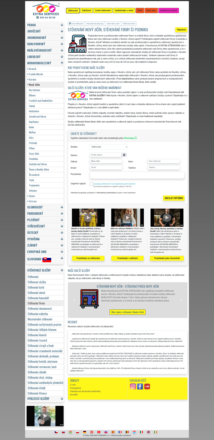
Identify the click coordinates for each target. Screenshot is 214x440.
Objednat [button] (181, 29)
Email (73, 168)
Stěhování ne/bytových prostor (45, 324)
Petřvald (33, 143)
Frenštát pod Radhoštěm (41, 101)
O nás (73, 384)
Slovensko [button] (39, 259)
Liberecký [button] (33, 56)
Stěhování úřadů (36, 388)
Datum (74, 155)
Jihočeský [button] (34, 31)
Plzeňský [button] (33, 219)
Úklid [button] (139, 10)
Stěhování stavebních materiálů (45, 351)
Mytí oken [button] (151, 10)
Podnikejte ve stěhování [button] (88, 258)
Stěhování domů (36, 292)
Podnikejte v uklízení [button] (127, 258)
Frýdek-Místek (35, 74)
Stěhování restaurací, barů (42, 366)
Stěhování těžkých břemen (42, 329)
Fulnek (32, 106)
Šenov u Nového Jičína (39, 169)
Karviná (32, 79)
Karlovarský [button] (36, 44)
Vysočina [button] (33, 239)
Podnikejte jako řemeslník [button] (167, 258)
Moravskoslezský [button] (39, 63)
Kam (130, 161)
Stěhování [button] (73, 10)
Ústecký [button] (32, 232)
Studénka (33, 159)
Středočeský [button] (36, 226)
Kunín (31, 127)
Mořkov (32, 132)
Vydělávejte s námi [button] (124, 10)
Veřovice (33, 190)
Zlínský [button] (32, 245)
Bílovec (32, 95)
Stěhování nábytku (38, 313)
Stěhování (33, 276)
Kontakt (74, 394)
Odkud (74, 161)
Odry (31, 138)
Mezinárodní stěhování (40, 319)
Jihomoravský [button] (36, 37)
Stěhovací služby (37, 282)
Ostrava (32, 201)
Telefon (132, 168)
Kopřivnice (34, 122)
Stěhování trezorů (37, 340)
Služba (74, 147)
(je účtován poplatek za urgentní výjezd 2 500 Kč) (113, 186)
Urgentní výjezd (78, 183)
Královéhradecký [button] (39, 50)
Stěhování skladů (37, 372)
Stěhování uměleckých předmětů (45, 382)
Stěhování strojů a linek (41, 345)
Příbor (32, 148)
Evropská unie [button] (37, 251)
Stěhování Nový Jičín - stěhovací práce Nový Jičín (128, 286)
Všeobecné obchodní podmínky (85, 391)
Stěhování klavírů (37, 335)
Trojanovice (34, 185)
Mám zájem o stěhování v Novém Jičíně (127, 312)
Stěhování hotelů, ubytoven (42, 361)
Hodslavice (34, 111)
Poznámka (76, 174)
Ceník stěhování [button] (103, 10)
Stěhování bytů (36, 287)
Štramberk (34, 175)
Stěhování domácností (40, 308)
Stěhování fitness (37, 393)
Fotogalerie (75, 388)
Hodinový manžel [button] (168, 10)
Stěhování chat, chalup (40, 377)
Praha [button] (31, 25)
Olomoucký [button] (35, 207)
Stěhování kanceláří (38, 298)
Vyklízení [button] (86, 10)
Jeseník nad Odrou (37, 116)
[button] (74, 300)
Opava (31, 196)
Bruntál (32, 69)
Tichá (31, 180)
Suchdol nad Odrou (38, 164)
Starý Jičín (34, 153)
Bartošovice (34, 90)
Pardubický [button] (35, 213)
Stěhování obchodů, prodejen (43, 356)
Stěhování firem (36, 303)
